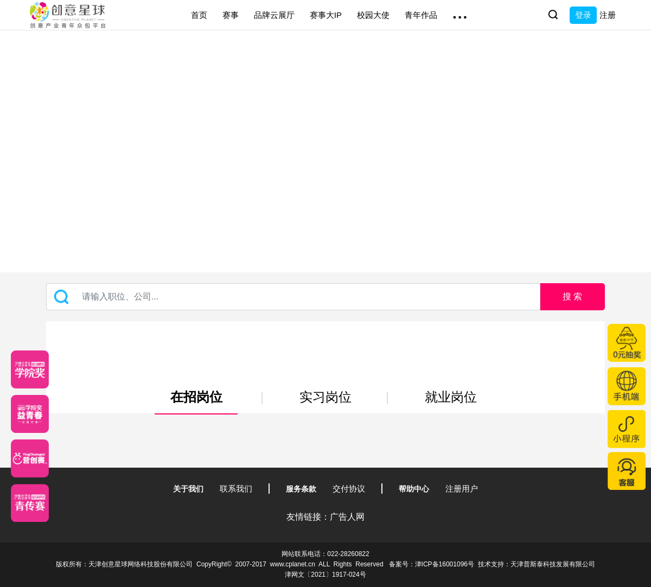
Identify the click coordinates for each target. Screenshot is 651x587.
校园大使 (373, 15)
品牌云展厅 (274, 15)
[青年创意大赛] (30, 414)
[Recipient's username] (293, 296)
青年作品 (421, 15)
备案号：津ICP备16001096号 (431, 564)
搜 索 (572, 296)
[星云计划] (30, 369)
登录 (583, 15)
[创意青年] (30, 503)
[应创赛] (30, 458)
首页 (199, 15)
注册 (607, 15)
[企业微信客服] (627, 471)
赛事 (230, 15)
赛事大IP (326, 15)
